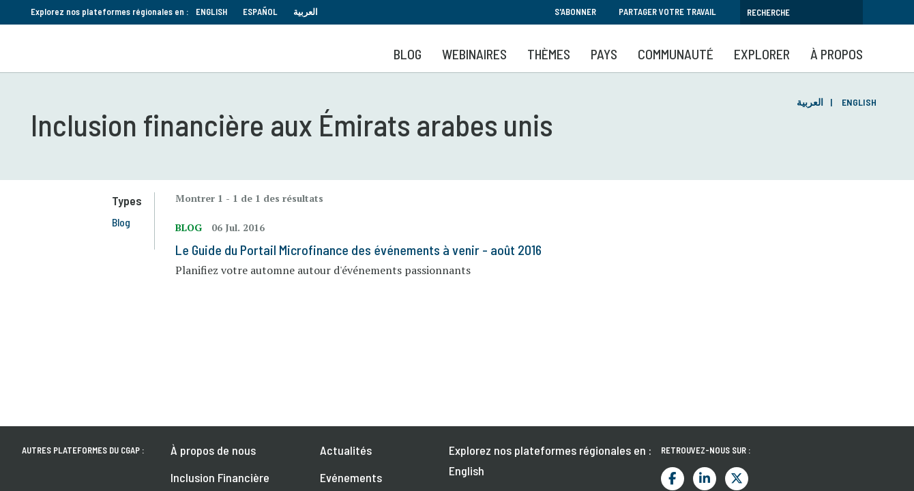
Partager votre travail (667, 11)
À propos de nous (213, 336)
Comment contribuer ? (227, 390)
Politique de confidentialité (806, 466)
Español (260, 11)
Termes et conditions (686, 466)
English (211, 11)
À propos (836, 54)
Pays (604, 54)
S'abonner (575, 11)
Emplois (339, 418)
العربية (305, 11)
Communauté (675, 54)
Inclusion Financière (220, 363)
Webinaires (474, 54)
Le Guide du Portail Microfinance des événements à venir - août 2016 (364, 249)
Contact (191, 418)
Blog (408, 54)
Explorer (762, 54)
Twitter (736, 364)
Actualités (346, 336)
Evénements (351, 363)
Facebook (672, 364)
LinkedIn (704, 364)
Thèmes (548, 54)
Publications (350, 390)
